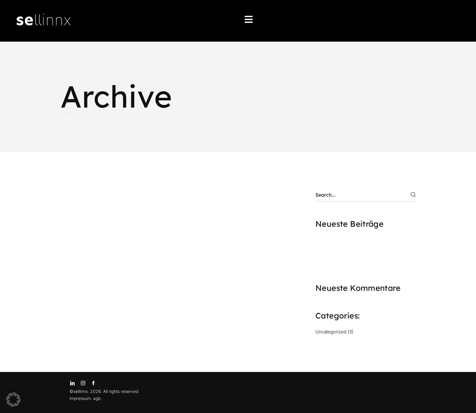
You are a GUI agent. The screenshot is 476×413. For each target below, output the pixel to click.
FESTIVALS (331, 241)
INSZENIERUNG (337, 251)
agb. (97, 398)
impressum (80, 398)
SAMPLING (331, 260)
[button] (13, 399)
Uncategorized (330, 332)
